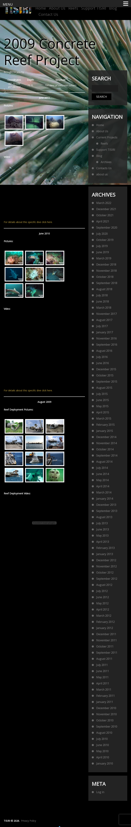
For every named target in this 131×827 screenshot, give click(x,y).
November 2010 (106, 714)
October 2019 (104, 240)
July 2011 (102, 665)
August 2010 (104, 733)
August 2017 (104, 320)
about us (102, 174)
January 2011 (104, 702)
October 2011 (104, 646)
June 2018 (102, 301)
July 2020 (102, 234)
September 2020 (106, 227)
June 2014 (102, 474)
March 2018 (103, 308)
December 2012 (106, 560)
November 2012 (106, 566)
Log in (100, 792)
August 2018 (104, 289)
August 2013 (104, 517)
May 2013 (102, 535)
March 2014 (103, 492)
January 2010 (104, 763)
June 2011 (102, 671)
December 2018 (106, 264)
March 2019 (103, 258)
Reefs (73, 8)
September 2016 (106, 345)
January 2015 (104, 431)
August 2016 (104, 351)
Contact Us (48, 14)
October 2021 (104, 215)
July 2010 (102, 739)
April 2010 (102, 757)
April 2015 (102, 412)
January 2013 (104, 554)
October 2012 (104, 572)
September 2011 (106, 653)
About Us (57, 8)
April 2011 (102, 683)
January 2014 (104, 499)
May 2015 (102, 406)
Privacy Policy (28, 820)
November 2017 (106, 314)
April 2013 (102, 542)
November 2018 (106, 271)
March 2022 (103, 203)
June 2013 (102, 529)
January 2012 (104, 628)
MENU (8, 4)
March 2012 (103, 616)
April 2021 (102, 221)
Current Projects (106, 137)
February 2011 (105, 696)
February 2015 (105, 425)
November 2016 (106, 338)
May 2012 (102, 603)
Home (40, 8)
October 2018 (104, 277)
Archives (106, 162)
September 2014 (106, 455)
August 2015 (104, 388)
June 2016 (102, 363)
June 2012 (102, 597)
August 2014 (104, 462)
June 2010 (102, 745)
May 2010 (102, 751)
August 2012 (104, 585)
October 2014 (104, 449)
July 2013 (102, 523)
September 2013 (106, 511)
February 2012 (105, 622)
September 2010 (106, 726)
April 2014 (102, 486)
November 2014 (106, 443)
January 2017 (104, 332)
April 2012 (102, 609)
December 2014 (106, 437)
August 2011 (104, 659)
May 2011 (102, 677)
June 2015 (102, 400)
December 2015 (106, 369)
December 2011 (106, 634)
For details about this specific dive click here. (28, 222)
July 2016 (102, 357)
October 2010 (104, 720)
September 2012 (106, 579)
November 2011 (106, 640)
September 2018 (106, 283)
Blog (113, 8)
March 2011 (103, 689)
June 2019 (102, 252)
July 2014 (102, 468)
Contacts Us (104, 168)
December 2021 (106, 209)
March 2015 (103, 418)
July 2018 (102, 295)
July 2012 (102, 591)
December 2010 (106, 708)
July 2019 (102, 246)
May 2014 (102, 480)
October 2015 (104, 375)
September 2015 (106, 381)
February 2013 (105, 548)
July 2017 (102, 326)
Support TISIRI (93, 8)
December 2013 (106, 505)
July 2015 (102, 394)
